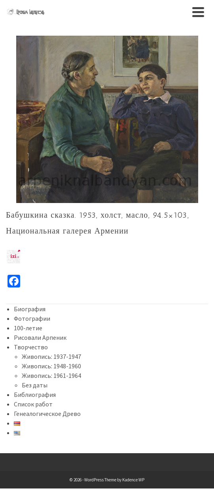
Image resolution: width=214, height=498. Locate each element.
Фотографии (32, 318)
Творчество (31, 347)
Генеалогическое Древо (47, 414)
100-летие (28, 328)
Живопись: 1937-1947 (51, 356)
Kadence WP (133, 480)
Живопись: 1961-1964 (51, 375)
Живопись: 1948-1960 (51, 366)
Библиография (35, 394)
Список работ (33, 404)
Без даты (34, 385)
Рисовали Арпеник (40, 337)
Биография (29, 309)
